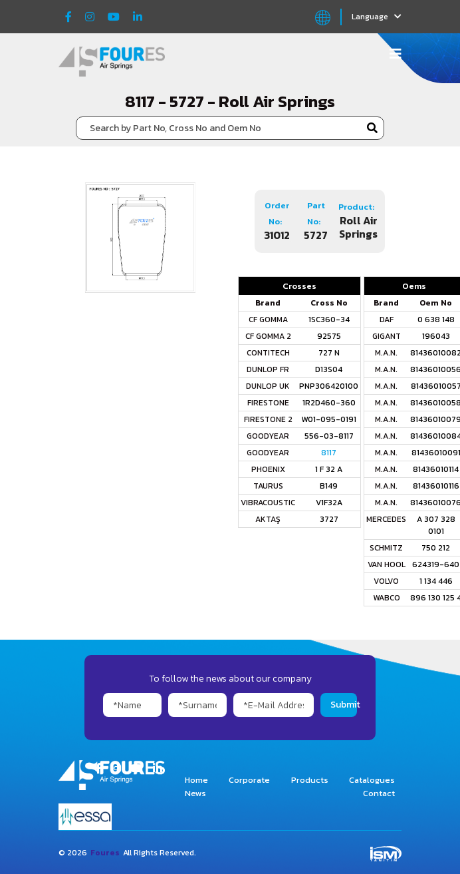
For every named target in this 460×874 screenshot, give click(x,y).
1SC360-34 (329, 320)
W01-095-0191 (328, 419)
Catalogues (372, 779)
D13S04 (328, 369)
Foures (105, 853)
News (195, 793)
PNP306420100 (328, 386)
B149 (329, 486)
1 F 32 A (328, 469)
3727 (329, 519)
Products (309, 779)
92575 (329, 336)
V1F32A (329, 503)
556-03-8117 (329, 436)
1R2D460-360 (329, 403)
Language (377, 17)
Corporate (249, 779)
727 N (329, 353)
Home (196, 779)
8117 (328, 453)
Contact (379, 793)
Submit (343, 705)
